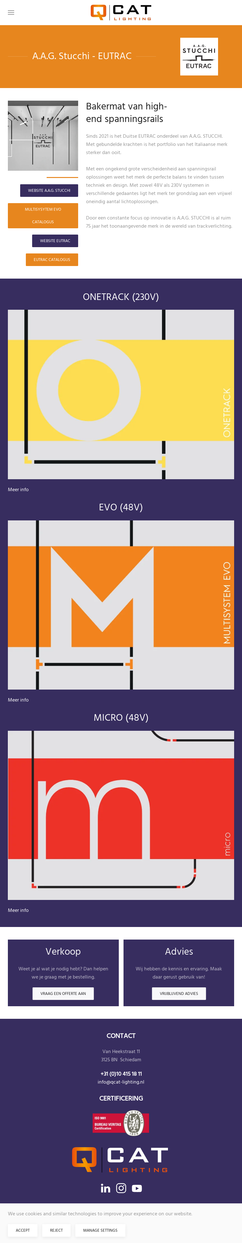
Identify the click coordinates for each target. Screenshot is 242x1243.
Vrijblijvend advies (178, 993)
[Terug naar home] (121, 12)
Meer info (18, 489)
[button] (11, 12)
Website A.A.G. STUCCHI (49, 190)
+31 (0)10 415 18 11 (121, 1074)
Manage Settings (100, 1230)
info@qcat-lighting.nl (121, 1082)
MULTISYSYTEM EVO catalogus (43, 216)
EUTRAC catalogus (52, 260)
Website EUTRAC (55, 241)
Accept (23, 1230)
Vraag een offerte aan (63, 993)
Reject (56, 1230)
